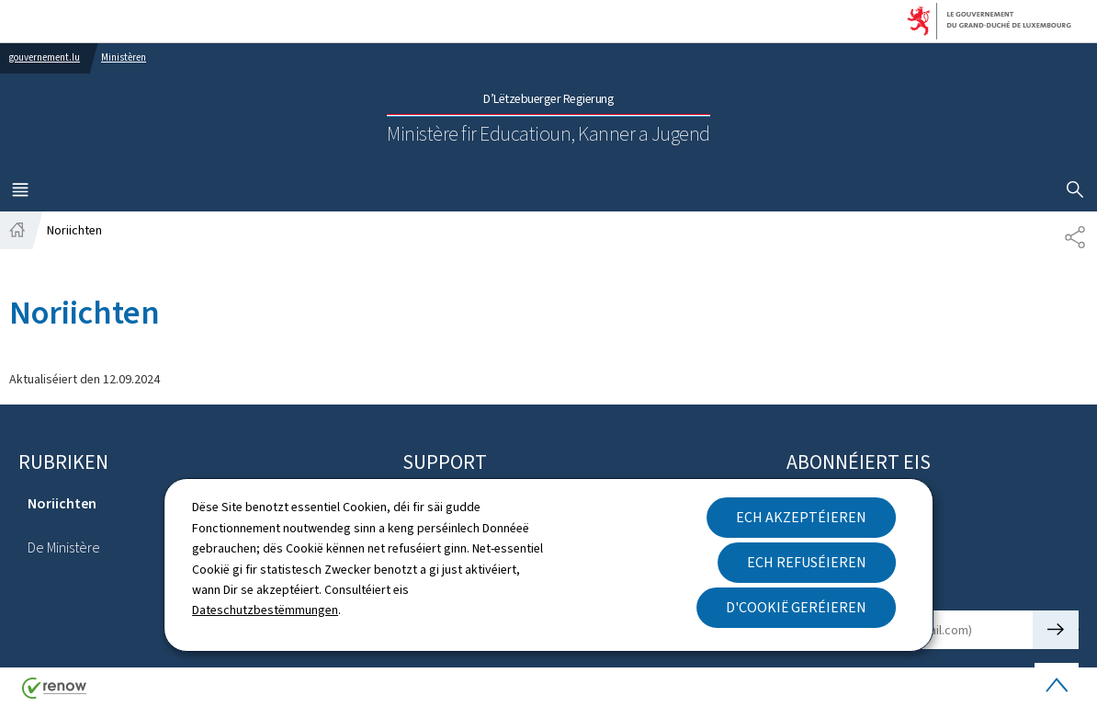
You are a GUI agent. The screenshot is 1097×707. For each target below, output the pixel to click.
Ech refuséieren (806, 562)
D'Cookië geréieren (796, 607)
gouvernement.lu (44, 57)
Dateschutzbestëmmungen (265, 610)
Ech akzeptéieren (801, 517)
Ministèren (123, 57)
